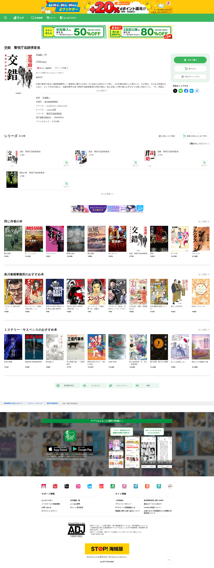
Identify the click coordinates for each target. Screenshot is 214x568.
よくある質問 (75, 504)
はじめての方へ (47, 500)
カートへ (192, 69)
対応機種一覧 (75, 500)
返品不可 (39, 77)
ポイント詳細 (60, 68)
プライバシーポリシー (123, 504)
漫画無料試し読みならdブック (13, 403)
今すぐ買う (192, 60)
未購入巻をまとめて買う (197, 136)
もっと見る (203, 221)
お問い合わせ (46, 507)
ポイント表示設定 (76, 507)
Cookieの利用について (152, 507)
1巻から (193, 144)
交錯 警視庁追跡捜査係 (30, 151)
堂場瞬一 (40, 55)
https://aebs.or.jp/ (97, 534)
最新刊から (204, 144)
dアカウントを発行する (97, 557)
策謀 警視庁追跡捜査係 (98, 151)
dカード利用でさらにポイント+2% (49, 73)
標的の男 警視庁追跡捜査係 (32, 173)
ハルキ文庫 (51, 109)
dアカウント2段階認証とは (125, 507)
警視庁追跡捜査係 (54, 113)
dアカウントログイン (49, 511)
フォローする (45, 54)
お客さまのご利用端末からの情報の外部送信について (158, 512)
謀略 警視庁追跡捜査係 (168, 151)
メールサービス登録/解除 (50, 504)
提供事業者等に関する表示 (154, 500)
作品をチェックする (192, 77)
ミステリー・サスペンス (56, 106)
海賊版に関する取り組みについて (127, 511)
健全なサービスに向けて (153, 504)
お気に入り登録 (168, 136)
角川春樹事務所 (51, 102)
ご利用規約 (119, 500)
